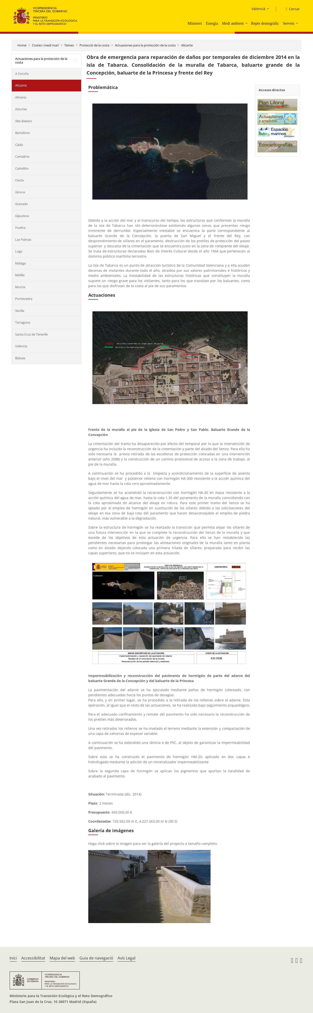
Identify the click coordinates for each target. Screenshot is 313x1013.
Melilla (19, 275)
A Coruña (22, 73)
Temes (69, 45)
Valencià (258, 8)
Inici (13, 958)
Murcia (20, 287)
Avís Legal (126, 958)
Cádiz (19, 144)
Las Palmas (23, 239)
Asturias (21, 109)
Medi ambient (233, 23)
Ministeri (195, 23)
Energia (212, 23)
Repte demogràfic (265, 23)
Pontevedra (23, 298)
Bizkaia (20, 358)
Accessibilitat (33, 958)
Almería (20, 97)
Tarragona (22, 322)
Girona (20, 192)
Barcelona (22, 133)
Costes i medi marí (45, 45)
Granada (21, 204)
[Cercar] (291, 9)
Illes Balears (23, 121)
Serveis (288, 23)
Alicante (187, 45)
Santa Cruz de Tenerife (31, 334)
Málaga (20, 263)
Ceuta (19, 180)
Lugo (18, 251)
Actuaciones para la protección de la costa (145, 45)
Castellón (22, 168)
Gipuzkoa (22, 216)
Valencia (21, 346)
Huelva (20, 227)
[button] (247, 23)
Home (21, 45)
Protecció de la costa (94, 45)
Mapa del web (62, 958)
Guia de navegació (96, 958)
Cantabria (22, 156)
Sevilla (19, 310)
